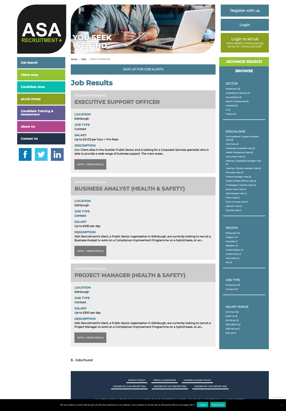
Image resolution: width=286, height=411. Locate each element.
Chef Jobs (232, 144)
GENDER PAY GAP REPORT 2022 (210, 386)
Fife (229, 262)
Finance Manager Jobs (238, 176)
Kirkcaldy (231, 241)
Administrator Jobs (236, 193)
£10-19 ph (232, 312)
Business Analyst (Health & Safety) (131, 189)
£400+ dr (231, 316)
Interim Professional (237, 101)
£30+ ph (231, 333)
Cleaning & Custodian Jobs (240, 148)
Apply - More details (90, 164)
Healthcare (233, 89)
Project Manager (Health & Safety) (132, 275)
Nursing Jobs (233, 210)
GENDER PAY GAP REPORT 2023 (170, 386)
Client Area (29, 75)
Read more (218, 404)
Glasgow (232, 237)
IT (228, 109)
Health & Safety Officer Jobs (241, 181)
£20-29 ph (232, 320)
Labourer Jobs (234, 206)
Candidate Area (33, 87)
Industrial (232, 105)
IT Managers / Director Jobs (241, 185)
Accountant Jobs (235, 156)
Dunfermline (233, 254)
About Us (28, 126)
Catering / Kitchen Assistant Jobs (243, 168)
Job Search (29, 62)
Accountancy (233, 97)
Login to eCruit (244, 39)
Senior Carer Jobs (236, 189)
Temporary (233, 285)
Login (244, 25)
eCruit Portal (30, 99)
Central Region (234, 250)
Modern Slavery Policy (197, 380)
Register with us (245, 10)
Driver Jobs (232, 197)
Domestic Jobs (235, 172)
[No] (281, 405)
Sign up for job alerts (143, 69)
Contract (232, 289)
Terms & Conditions (164, 380)
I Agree (202, 404)
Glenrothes (232, 258)
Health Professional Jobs (239, 152)
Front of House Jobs (237, 202)
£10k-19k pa (233, 328)
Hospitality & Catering (238, 93)
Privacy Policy (136, 380)
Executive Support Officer (118, 102)
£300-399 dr (233, 324)
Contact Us (29, 138)
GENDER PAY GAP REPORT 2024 (129, 386)
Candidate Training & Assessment (37, 112)
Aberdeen (232, 245)
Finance (231, 114)
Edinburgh (233, 233)
